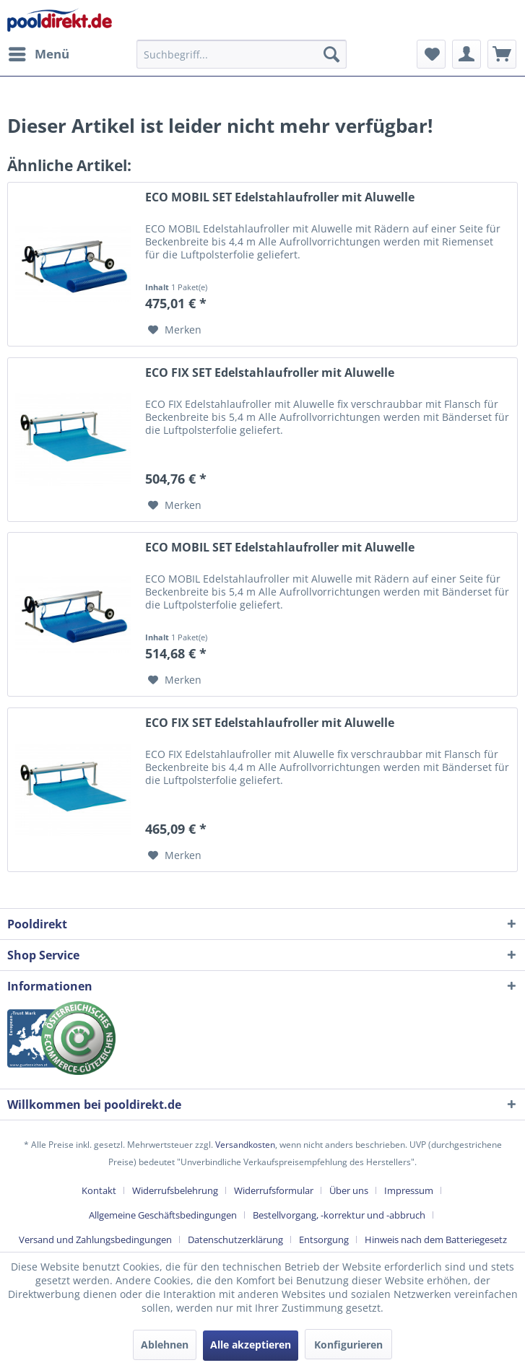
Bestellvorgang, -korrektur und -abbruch (339, 1214)
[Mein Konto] (466, 54)
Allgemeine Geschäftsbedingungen (163, 1214)
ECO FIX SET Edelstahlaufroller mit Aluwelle (269, 372)
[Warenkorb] (501, 54)
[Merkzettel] (431, 54)
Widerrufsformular (273, 1190)
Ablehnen (164, 1344)
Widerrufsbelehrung (175, 1190)
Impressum (408, 1190)
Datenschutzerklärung (235, 1239)
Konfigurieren (348, 1344)
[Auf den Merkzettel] (174, 330)
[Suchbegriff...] (241, 54)
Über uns (348, 1190)
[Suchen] (331, 54)
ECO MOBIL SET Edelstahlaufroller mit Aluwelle (280, 197)
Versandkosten (245, 1144)
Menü (39, 52)
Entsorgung (324, 1239)
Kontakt (99, 1190)
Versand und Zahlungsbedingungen (95, 1239)
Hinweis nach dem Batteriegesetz (436, 1239)
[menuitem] (38, 54)
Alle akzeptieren (250, 1344)
